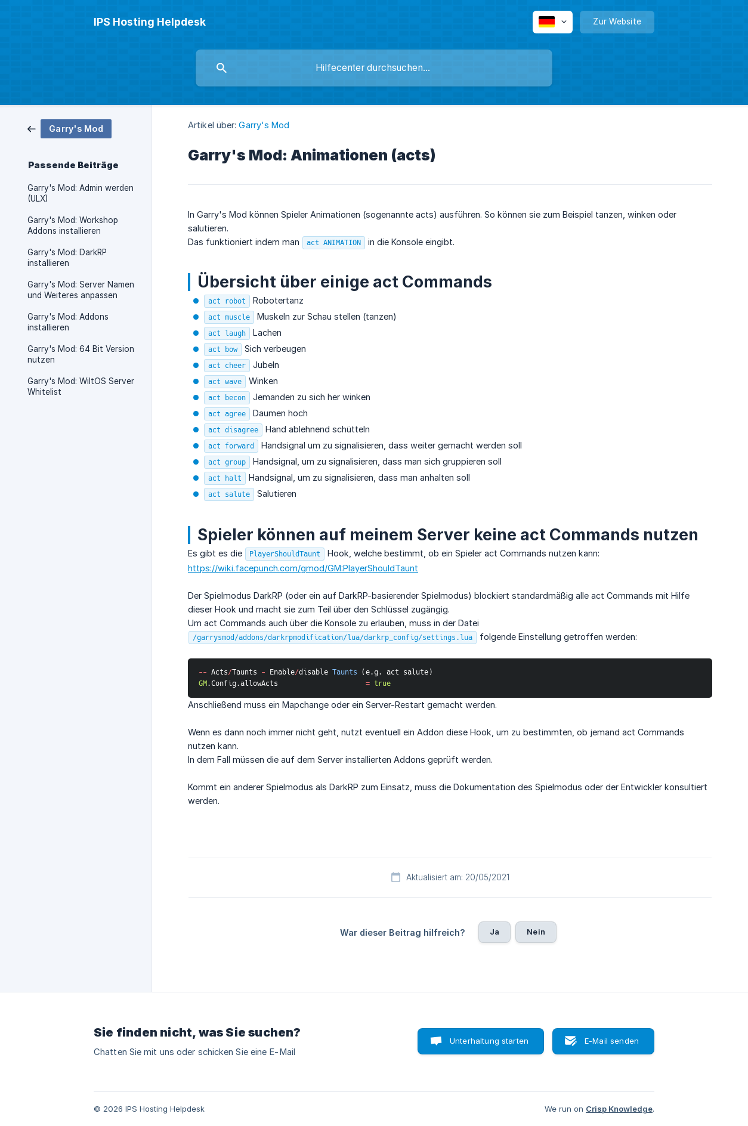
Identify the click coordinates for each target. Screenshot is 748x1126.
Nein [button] (536, 931)
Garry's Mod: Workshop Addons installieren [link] (72, 225)
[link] (69, 128)
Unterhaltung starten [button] (489, 1040)
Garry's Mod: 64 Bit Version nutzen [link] (80, 354)
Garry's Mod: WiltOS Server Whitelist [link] (80, 386)
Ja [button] (494, 931)
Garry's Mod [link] (264, 125)
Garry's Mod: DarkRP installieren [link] (67, 258)
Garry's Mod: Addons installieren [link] (68, 322)
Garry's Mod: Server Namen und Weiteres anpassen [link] (80, 290)
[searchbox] (374, 68)
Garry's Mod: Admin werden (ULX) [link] (80, 193)
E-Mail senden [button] (612, 1040)
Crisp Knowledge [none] (619, 1108)
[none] (150, 22)
